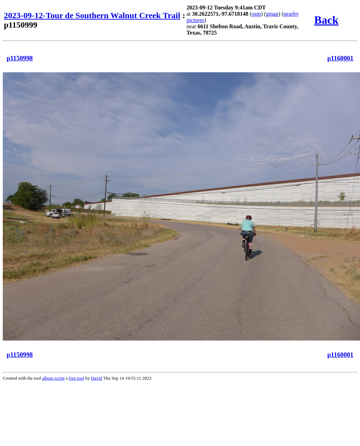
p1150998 (20, 58)
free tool (76, 378)
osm (256, 14)
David (96, 378)
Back (326, 20)
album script (53, 378)
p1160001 (340, 58)
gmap (272, 14)
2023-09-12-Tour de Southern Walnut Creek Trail (92, 15)
